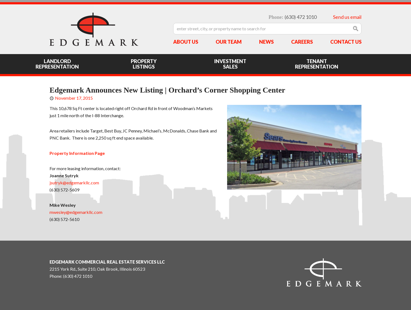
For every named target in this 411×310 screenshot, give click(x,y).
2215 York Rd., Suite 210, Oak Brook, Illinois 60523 (97, 268)
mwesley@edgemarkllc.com (76, 212)
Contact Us (345, 42)
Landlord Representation (57, 64)
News (266, 42)
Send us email (347, 17)
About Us (185, 42)
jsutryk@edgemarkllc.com (74, 182)
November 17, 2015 (74, 98)
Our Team (229, 42)
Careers (302, 42)
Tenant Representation (316, 64)
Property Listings (144, 64)
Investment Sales (230, 64)
